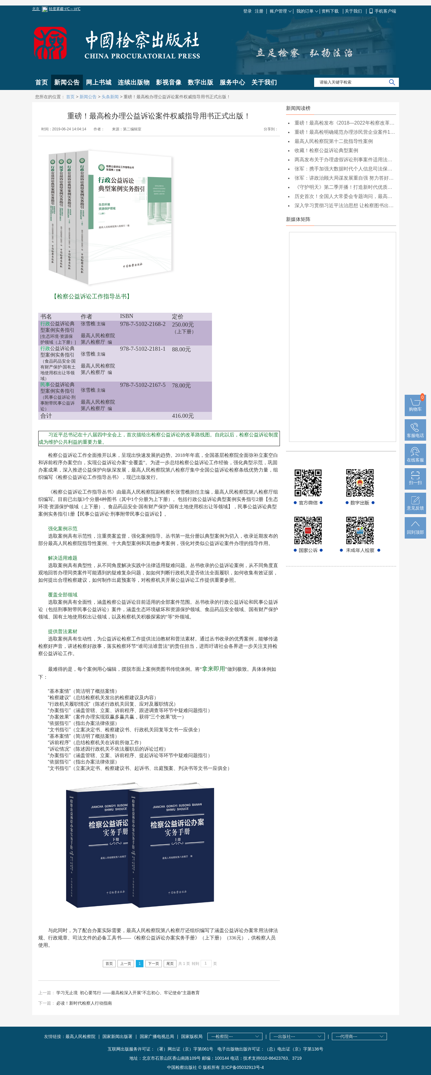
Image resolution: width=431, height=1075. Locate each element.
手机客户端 (385, 11)
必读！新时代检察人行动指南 (84, 1003)
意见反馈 (415, 505)
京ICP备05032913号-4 (242, 1067)
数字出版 (201, 82)
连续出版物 (134, 82)
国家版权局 (191, 1036)
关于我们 (354, 11)
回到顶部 (415, 530)
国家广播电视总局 (157, 1036)
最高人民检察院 (80, 1036)
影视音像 (169, 82)
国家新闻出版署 (117, 1036)
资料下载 (330, 11)
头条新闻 (110, 96)
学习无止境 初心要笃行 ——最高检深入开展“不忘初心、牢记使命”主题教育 (127, 992)
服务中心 (232, 82)
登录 (247, 11)
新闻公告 (67, 82)
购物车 (415, 407)
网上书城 (99, 82)
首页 (41, 82)
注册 (259, 11)
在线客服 (415, 457)
